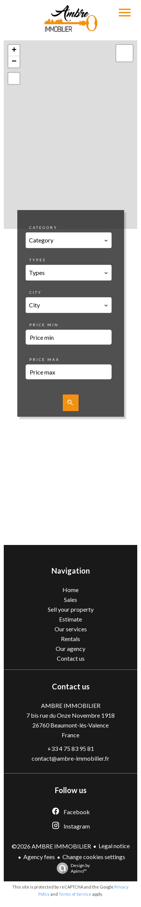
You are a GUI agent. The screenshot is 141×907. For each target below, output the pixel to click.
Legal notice (114, 845)
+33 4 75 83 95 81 (70, 748)
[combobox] (68, 240)
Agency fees (39, 856)
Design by (71, 868)
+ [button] (14, 50)
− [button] (14, 62)
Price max (44, 359)
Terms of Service (75, 894)
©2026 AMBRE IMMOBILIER (51, 846)
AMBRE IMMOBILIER (70, 705)
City (35, 292)
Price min (44, 324)
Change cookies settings (93, 856)
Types (37, 260)
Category (43, 227)
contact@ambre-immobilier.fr (70, 758)
